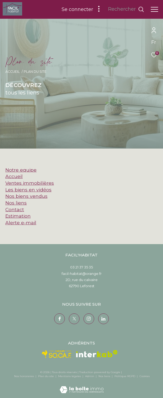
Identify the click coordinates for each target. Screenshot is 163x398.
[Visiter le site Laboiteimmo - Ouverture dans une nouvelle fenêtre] (82, 386)
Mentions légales (70, 376)
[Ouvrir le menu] (154, 9)
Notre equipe (21, 170)
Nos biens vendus (26, 196)
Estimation (18, 216)
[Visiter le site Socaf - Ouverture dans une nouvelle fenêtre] (57, 354)
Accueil (12, 72)
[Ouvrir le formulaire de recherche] (126, 9)
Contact (14, 209)
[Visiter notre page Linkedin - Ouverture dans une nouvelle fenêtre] (103, 318)
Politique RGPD (124, 376)
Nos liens (16, 203)
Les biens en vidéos (28, 189)
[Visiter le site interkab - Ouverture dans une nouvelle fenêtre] (97, 353)
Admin (90, 376)
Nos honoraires (24, 376)
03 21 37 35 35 (81, 267)
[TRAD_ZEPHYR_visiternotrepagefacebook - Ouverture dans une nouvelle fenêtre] (59, 318)
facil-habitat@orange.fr (82, 273)
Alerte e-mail (20, 222)
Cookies (145, 376)
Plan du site (46, 376)
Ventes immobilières (29, 183)
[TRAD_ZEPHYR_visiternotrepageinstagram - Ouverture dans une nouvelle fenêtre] (89, 318)
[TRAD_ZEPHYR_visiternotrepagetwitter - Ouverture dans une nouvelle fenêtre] (74, 318)
